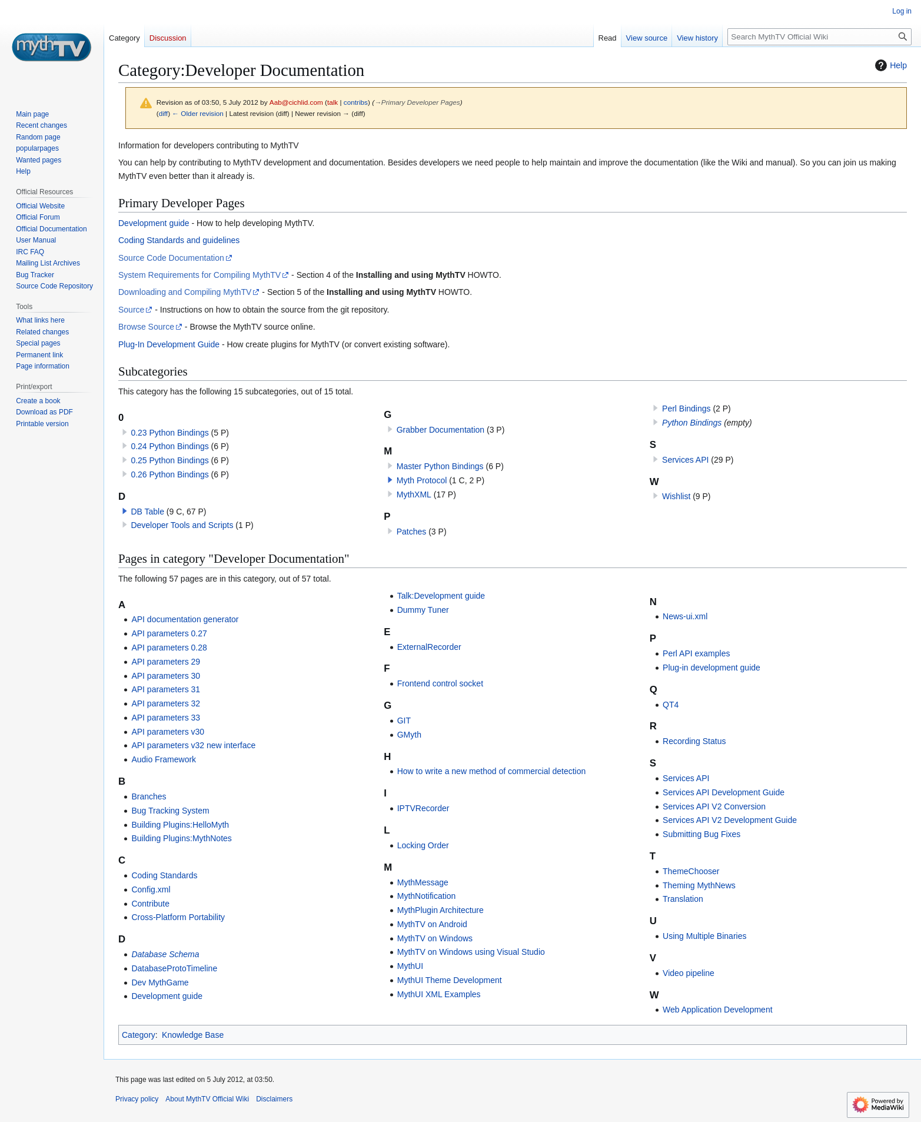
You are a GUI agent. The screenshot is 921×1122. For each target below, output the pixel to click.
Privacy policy (136, 1099)
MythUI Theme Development (449, 980)
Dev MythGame (159, 982)
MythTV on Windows (435, 938)
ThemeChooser (691, 871)
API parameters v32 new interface (193, 745)
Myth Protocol (422, 480)
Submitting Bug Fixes (701, 834)
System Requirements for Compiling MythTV (199, 275)
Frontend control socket (440, 683)
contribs (356, 102)
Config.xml (150, 889)
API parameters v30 (167, 731)
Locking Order (423, 845)
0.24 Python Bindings (169, 446)
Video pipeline (688, 973)
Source (131, 309)
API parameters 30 (165, 675)
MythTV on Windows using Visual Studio (471, 952)
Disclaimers (274, 1099)
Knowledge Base (193, 1035)
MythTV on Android (432, 924)
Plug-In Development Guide (169, 344)
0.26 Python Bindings (169, 474)
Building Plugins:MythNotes (181, 838)
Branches (148, 796)
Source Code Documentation (171, 258)
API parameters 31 (165, 689)
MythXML (414, 494)
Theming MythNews (699, 885)
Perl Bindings (686, 408)
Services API (685, 459)
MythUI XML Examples (439, 994)
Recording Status (694, 741)
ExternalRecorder (429, 647)
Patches (412, 531)
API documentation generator (184, 619)
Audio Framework (163, 759)
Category (138, 1035)
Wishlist (676, 496)
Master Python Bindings (440, 466)
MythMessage (422, 882)
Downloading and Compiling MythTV (184, 292)
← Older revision (198, 113)
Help (889, 65)
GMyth (409, 734)
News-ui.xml (685, 616)
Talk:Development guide (441, 595)
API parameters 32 (165, 703)
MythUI (410, 966)
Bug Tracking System (170, 810)
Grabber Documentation (440, 429)
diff (163, 113)
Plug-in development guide (711, 667)
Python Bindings (691, 422)
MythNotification (426, 896)
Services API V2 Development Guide (730, 820)
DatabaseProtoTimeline (174, 968)
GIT (404, 720)
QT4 (671, 704)
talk (332, 102)
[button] (125, 511)
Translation (683, 899)
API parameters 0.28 (169, 647)
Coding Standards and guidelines (179, 240)
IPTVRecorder (423, 808)
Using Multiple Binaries (704, 936)
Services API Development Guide (723, 792)
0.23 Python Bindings (169, 432)
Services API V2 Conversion (714, 806)
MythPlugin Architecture (440, 910)
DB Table (147, 511)
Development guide (153, 223)
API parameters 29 (165, 661)
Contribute (150, 903)
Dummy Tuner (423, 610)
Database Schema (165, 954)
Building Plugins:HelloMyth (180, 824)
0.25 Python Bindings (169, 460)
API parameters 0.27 (169, 633)
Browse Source (146, 326)
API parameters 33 (165, 717)
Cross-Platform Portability (178, 917)
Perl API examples (696, 653)
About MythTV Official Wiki (207, 1099)
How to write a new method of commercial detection (491, 771)
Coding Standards (164, 875)
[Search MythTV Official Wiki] (819, 36)
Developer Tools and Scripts (182, 525)
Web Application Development (718, 1009)
